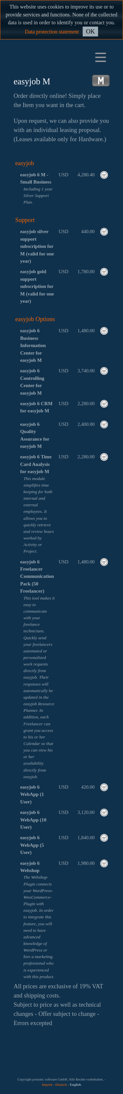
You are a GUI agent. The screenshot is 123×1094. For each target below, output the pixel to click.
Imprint (47, 1084)
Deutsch (61, 1084)
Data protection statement (52, 31)
